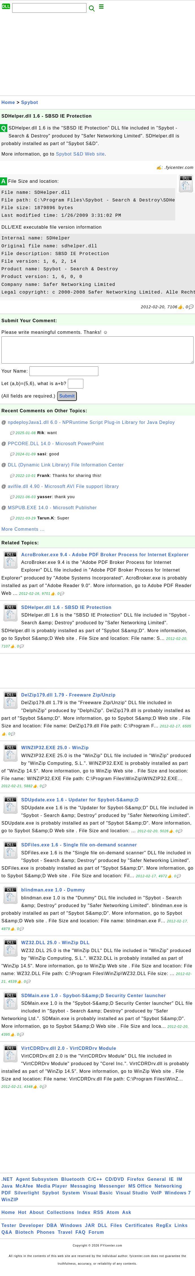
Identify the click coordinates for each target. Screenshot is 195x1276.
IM (180, 1184)
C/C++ (95, 1184)
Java (7, 1191)
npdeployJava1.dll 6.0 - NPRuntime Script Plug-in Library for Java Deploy (91, 428)
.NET (7, 1184)
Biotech (24, 1237)
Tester (8, 1231)
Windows (71, 1231)
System (71, 1198)
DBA (52, 1231)
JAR (90, 1231)
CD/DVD (114, 1184)
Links (181, 1231)
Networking (168, 1191)
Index (83, 1218)
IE (171, 1184)
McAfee (24, 1191)
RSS (99, 1218)
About (36, 1218)
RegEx (164, 1231)
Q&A (6, 1237)
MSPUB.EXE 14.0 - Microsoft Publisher (52, 513)
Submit (67, 401)
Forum (96, 1237)
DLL (102, 1231)
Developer (31, 1231)
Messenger (112, 1191)
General (156, 1184)
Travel (65, 1237)
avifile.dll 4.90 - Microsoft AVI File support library (63, 492)
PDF (6, 1198)
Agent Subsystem (37, 1184)
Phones (46, 1237)
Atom (113, 1218)
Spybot (29, 102)
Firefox (135, 1184)
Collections (60, 1218)
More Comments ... (23, 534)
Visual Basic (98, 1198)
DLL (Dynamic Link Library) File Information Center (66, 470)
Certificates (139, 1231)
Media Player (51, 1191)
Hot (22, 1218)
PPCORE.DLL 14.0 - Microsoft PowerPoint (56, 449)
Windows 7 (178, 1198)
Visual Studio (132, 1198)
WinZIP (9, 1205)
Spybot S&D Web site (80, 154)
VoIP (156, 1198)
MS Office (140, 1191)
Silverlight (26, 1198)
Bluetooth (73, 1184)
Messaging (83, 1191)
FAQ (80, 1237)
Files (116, 1231)
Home (8, 102)
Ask (126, 1218)
